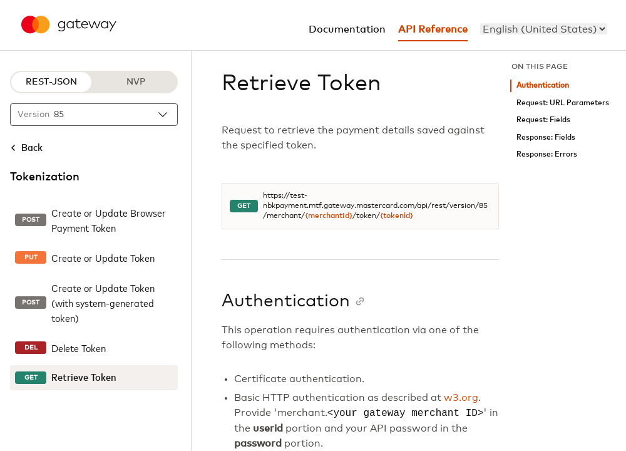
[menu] (543, 28)
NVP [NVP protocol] (135, 82)
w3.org (461, 398)
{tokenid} (396, 216)
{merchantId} (328, 216)
